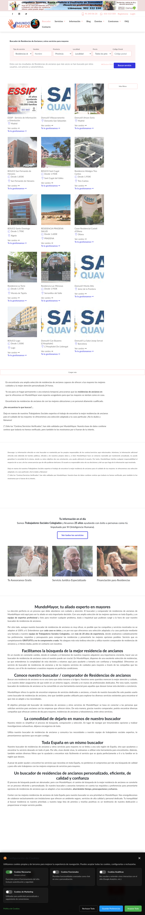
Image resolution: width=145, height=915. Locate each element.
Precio (95, 49)
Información (75, 21)
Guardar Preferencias (111, 908)
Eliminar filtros (107, 64)
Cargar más (72, 372)
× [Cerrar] (139, 858)
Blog (89, 21)
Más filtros (123, 86)
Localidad (76, 49)
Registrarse (123, 14)
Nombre (36, 49)
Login (132, 14)
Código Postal (118, 49)
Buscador (46, 21)
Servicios (60, 21)
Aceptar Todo (133, 908)
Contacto (46, 27)
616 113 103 (110, 13)
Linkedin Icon (19, 14)
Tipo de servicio (19, 49)
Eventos (99, 21)
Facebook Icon (12, 14)
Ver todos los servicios (72, 535)
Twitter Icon (26, 14)
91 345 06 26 (91, 13)
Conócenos (114, 21)
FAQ (127, 21)
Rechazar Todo (88, 908)
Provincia (56, 49)
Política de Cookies (11, 908)
